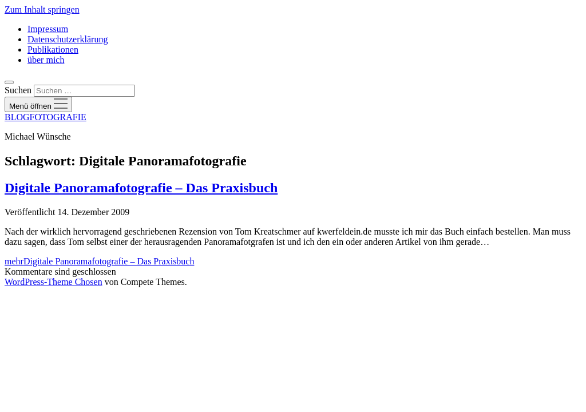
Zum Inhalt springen (42, 9)
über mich (45, 60)
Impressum (47, 29)
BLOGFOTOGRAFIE (45, 117)
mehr (99, 261)
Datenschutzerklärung (67, 39)
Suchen (18, 90)
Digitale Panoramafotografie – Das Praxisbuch (141, 187)
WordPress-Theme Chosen (53, 282)
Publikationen (52, 49)
